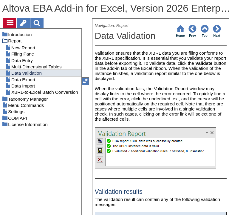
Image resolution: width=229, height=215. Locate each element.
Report (122, 25)
